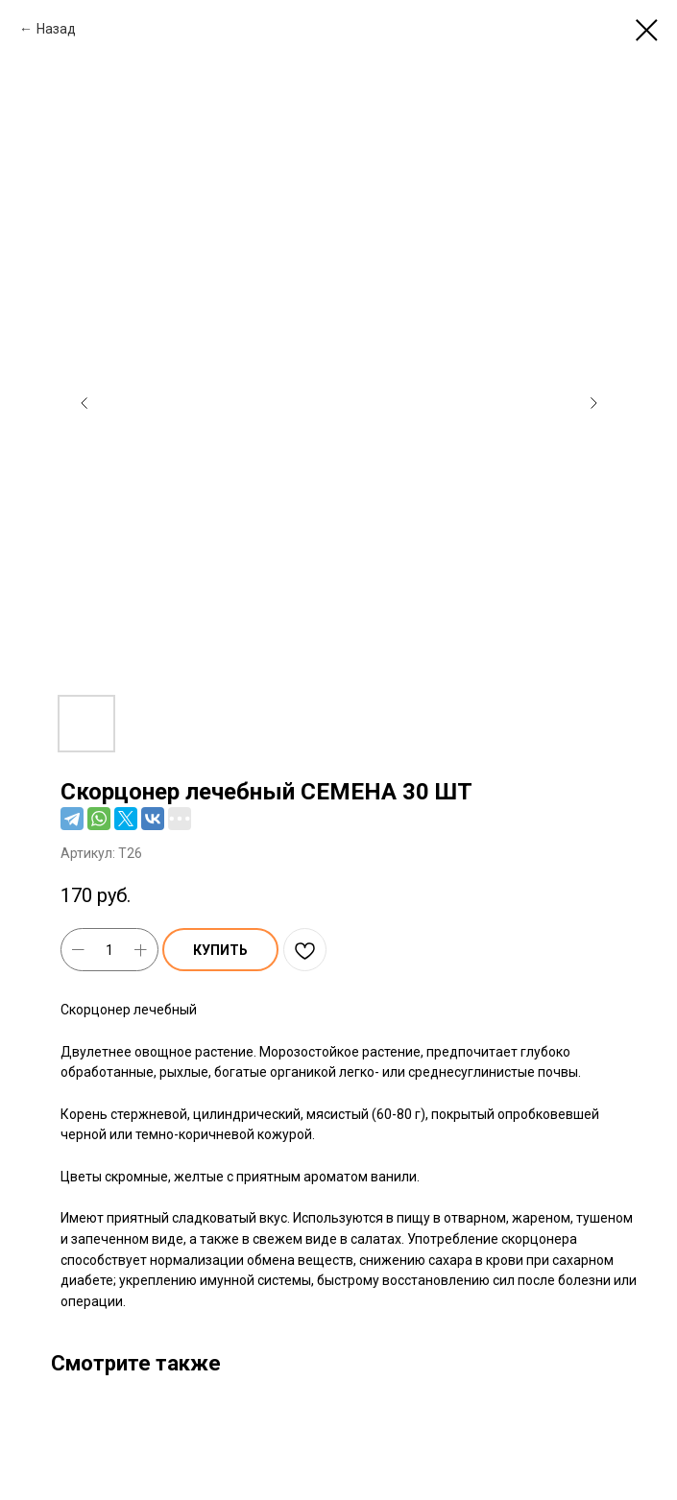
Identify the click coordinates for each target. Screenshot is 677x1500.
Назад (56, 28)
